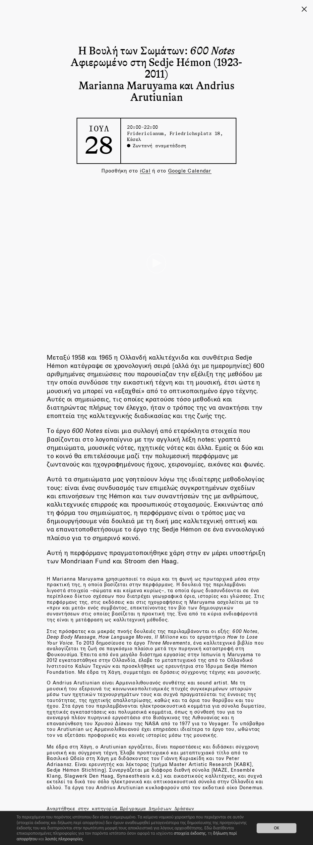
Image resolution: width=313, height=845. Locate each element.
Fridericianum (145, 133)
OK (276, 828)
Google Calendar (190, 171)
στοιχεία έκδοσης (190, 833)
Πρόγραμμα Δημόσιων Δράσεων (157, 808)
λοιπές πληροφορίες (64, 839)
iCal (145, 171)
